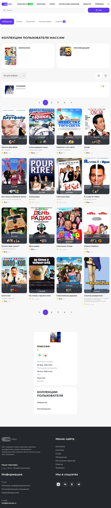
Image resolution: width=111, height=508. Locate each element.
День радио (34, 246)
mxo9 (100, 241)
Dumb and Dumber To (9, 249)
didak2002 (18, 241)
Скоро (52, 4)
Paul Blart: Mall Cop (8, 298)
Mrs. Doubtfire (6, 150)
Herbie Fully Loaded (35, 150)
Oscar (86, 150)
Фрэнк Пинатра (16, 142)
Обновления (61, 457)
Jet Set (59, 199)
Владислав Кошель (100, 191)
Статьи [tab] (19, 22)
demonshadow (43, 142)
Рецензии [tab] (30, 22)
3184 (45, 241)
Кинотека (41, 4)
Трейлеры (99, 4)
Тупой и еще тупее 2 (10, 246)
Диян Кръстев (66, 290)
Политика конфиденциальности (16, 485)
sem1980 (41, 241)
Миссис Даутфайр (9, 147)
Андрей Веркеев (45, 142)
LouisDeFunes (64, 142)
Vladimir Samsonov (14, 142)
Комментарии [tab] (45, 22)
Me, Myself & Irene (90, 199)
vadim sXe (13, 191)
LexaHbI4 (43, 241)
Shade (96, 191)
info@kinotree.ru (9, 503)
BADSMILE (37, 142)
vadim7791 (94, 191)
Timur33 (13, 290)
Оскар (87, 147)
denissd (93, 142)
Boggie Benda (15, 191)
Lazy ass (97, 142)
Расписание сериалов (69, 4)
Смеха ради (34, 197)
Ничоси (16, 241)
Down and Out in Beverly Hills (11, 199)
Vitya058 (11, 290)
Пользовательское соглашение (15, 489)
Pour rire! (32, 199)
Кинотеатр (25, 4)
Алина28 (72, 142)
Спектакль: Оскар (64, 246)
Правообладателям (10, 492)
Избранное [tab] (7, 22)
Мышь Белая (12, 142)
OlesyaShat (68, 142)
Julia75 (17, 191)
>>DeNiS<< (14, 241)
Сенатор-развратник (93, 296)
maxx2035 (12, 241)
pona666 (70, 142)
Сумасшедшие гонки (38, 147)
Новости (87, 4)
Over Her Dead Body (64, 150)
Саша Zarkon (70, 290)
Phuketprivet (66, 142)
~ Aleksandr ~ (11, 191)
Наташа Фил (99, 142)
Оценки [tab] (60, 21)
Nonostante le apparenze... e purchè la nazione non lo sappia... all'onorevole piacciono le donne (96, 300)
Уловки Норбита (91, 246)
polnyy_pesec (37, 241)
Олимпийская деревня (67, 296)
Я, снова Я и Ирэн (92, 197)
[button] (108, 4)
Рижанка (8, 241)
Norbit (86, 249)
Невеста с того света (66, 147)
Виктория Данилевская (41, 142)
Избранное (42, 402)
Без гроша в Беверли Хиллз (14, 197)
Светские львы (63, 197)
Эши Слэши (39, 142)
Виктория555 (10, 142)
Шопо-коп (6, 296)
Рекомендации (44, 409)
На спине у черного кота (40, 296)
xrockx (39, 241)
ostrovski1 (15, 290)
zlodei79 (68, 290)
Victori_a (92, 241)
